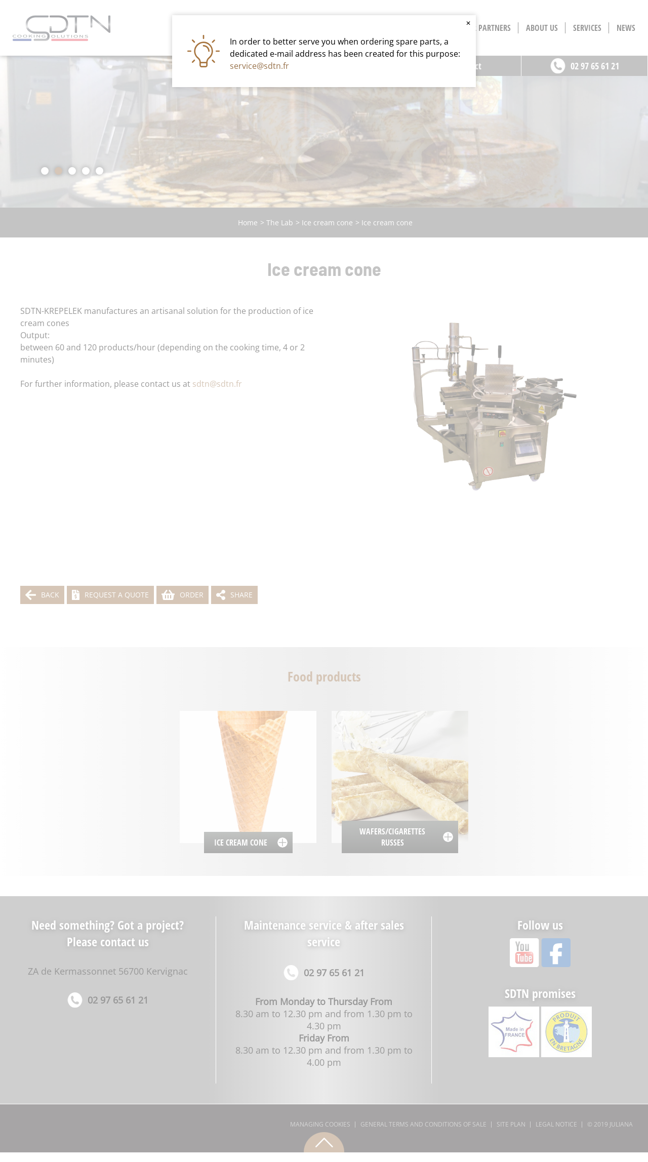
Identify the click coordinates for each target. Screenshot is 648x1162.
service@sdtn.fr (259, 65)
